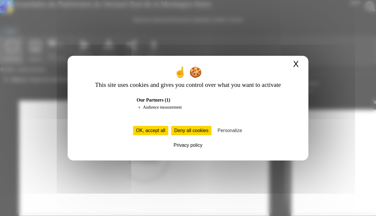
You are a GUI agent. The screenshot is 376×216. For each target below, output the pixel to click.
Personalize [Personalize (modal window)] (230, 130)
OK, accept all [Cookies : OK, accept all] (150, 130)
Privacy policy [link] (188, 145)
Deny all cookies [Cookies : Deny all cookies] (191, 130)
